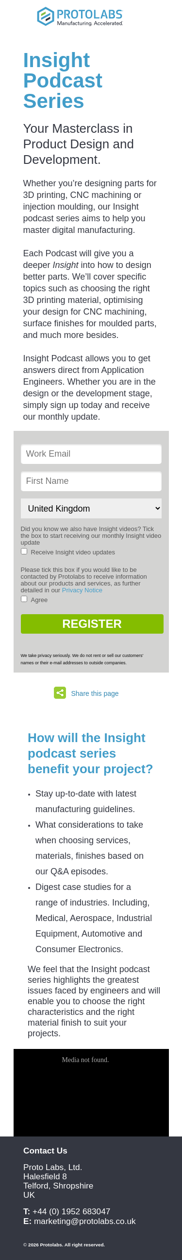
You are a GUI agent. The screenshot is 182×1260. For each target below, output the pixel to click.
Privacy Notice (82, 590)
